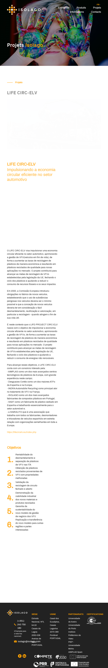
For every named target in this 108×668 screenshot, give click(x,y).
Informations (77, 12)
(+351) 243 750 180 (20, 624)
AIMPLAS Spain (75, 652)
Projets (97, 7)
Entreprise (63, 7)
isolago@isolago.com (20, 641)
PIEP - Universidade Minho (74, 645)
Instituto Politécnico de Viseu (74, 635)
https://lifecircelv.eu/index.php (21, 432)
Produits (81, 7)
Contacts (96, 12)
